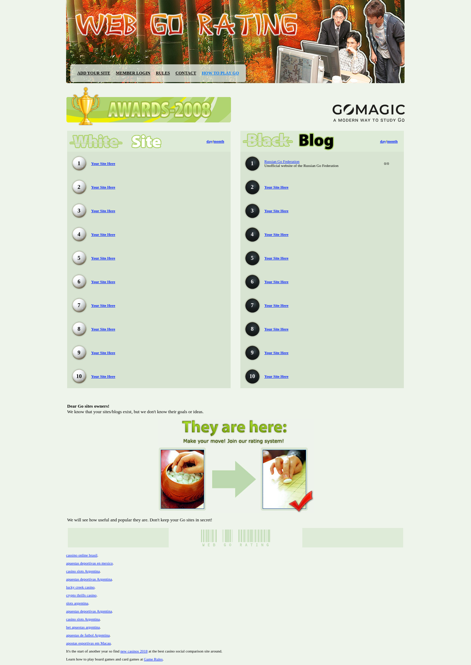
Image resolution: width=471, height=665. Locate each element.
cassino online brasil (81, 555)
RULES (163, 73)
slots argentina (77, 603)
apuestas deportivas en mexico (89, 563)
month (219, 141)
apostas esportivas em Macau (88, 643)
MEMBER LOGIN (133, 73)
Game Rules (153, 659)
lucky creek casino (80, 587)
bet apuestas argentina (83, 627)
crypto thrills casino (81, 595)
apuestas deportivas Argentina (89, 579)
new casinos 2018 (133, 651)
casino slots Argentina (83, 571)
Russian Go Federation (282, 161)
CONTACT (185, 73)
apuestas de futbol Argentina (88, 635)
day (210, 141)
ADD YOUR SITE (93, 73)
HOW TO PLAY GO (220, 73)
